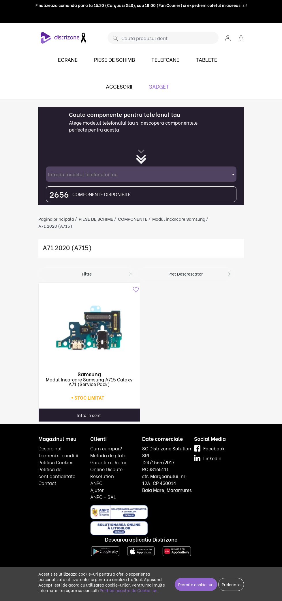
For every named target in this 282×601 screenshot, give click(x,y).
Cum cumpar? (106, 448)
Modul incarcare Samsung (178, 219)
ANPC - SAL (103, 496)
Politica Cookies (55, 462)
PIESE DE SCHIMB (114, 59)
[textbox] (141, 174)
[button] (228, 37)
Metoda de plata (108, 455)
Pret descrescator (185, 274)
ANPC (96, 483)
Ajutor (97, 489)
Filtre (87, 274)
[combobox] (141, 174)
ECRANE (68, 59)
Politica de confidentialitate (56, 472)
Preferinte (231, 584)
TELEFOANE (165, 59)
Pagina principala (56, 219)
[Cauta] (113, 38)
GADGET (158, 86)
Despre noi (49, 448)
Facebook (209, 448)
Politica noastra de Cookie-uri (128, 590)
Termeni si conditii (58, 455)
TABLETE (206, 59)
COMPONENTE (133, 219)
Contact (47, 483)
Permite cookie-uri (196, 584)
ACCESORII (119, 86)
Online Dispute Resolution (106, 472)
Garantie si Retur (108, 462)
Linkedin (207, 458)
